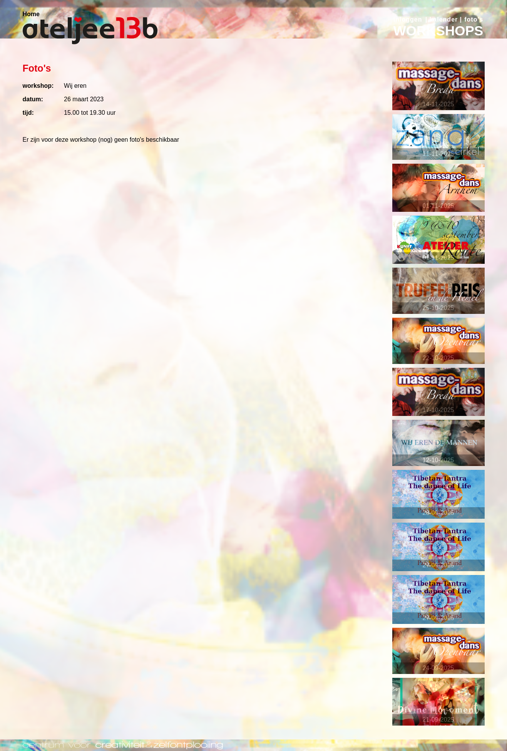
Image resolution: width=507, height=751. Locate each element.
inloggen (407, 19)
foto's (473, 19)
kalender (443, 19)
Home (31, 14)
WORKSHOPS (438, 30)
